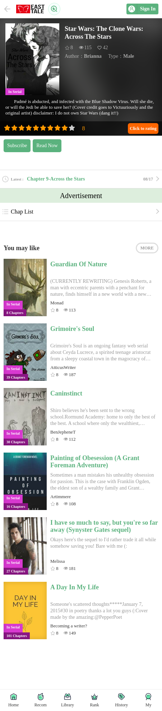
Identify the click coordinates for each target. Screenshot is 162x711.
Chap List (17, 211)
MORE (147, 248)
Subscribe (17, 145)
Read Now (47, 145)
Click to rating (143, 128)
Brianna (93, 56)
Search (54, 9)
